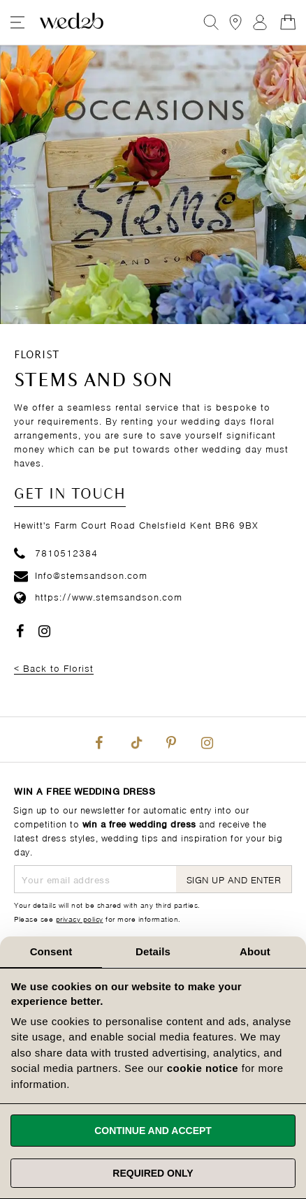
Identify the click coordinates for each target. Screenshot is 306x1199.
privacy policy (79, 918)
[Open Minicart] (288, 22)
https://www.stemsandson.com (98, 596)
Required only (152, 1173)
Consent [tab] (51, 951)
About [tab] (255, 951)
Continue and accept (153, 1130)
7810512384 (56, 552)
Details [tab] (153, 951)
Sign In (260, 22)
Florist (36, 355)
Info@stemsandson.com (80, 574)
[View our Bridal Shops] (235, 22)
